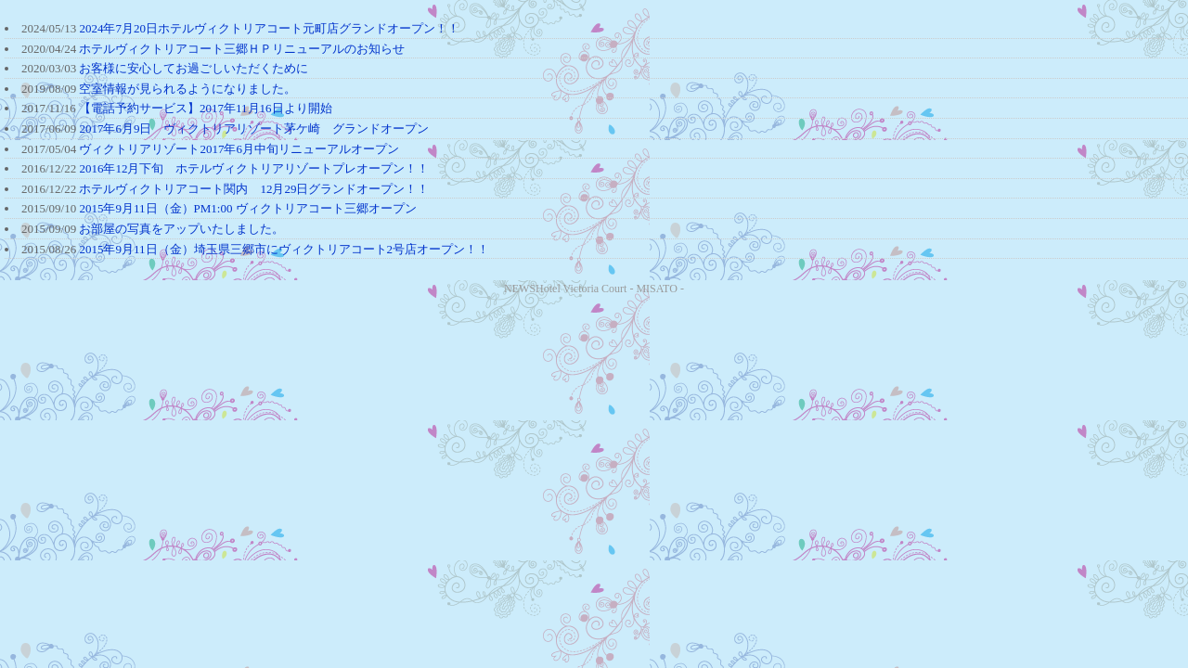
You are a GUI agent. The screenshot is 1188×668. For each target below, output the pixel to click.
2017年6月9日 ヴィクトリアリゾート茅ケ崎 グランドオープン (254, 128)
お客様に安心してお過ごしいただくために (193, 68)
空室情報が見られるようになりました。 (187, 89)
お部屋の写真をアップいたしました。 (181, 229)
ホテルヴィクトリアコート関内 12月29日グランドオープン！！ (254, 189)
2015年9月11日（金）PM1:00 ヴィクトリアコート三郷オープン (247, 208)
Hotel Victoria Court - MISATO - (610, 288)
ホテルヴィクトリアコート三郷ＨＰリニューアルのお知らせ (242, 49)
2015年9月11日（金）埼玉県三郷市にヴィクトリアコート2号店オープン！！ (284, 249)
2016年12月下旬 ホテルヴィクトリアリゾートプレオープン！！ (254, 168)
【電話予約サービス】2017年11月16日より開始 (205, 108)
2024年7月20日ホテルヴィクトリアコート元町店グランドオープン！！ (269, 28)
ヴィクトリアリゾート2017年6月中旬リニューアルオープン (239, 149)
